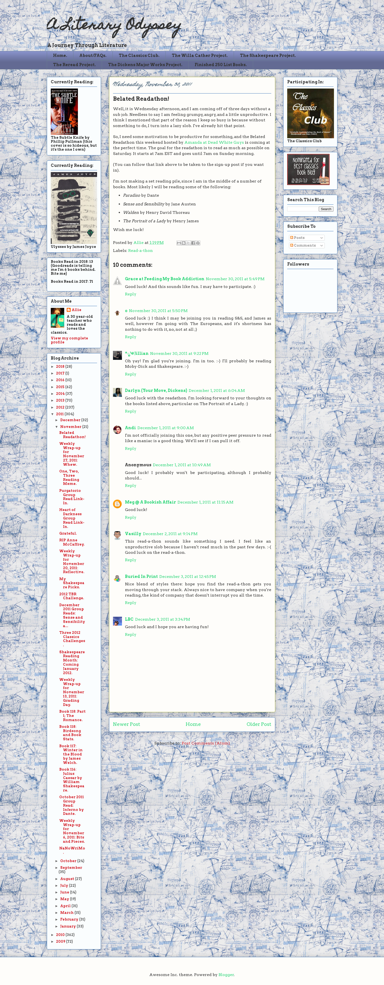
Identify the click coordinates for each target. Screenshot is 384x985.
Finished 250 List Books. (221, 64)
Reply (130, 294)
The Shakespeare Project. (268, 55)
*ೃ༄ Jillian (137, 353)
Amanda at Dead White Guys (214, 142)
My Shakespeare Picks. (71, 583)
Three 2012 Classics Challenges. (72, 639)
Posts (297, 238)
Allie (139, 242)
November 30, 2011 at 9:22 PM (179, 353)
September (71, 868)
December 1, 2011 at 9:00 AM (165, 427)
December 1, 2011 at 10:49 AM (182, 465)
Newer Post (126, 724)
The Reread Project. (74, 64)
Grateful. (68, 533)
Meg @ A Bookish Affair (150, 502)
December (70, 420)
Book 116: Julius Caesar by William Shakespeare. (71, 779)
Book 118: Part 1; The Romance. (72, 715)
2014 (60, 394)
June (65, 892)
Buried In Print (141, 576)
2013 (60, 400)
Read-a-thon (140, 250)
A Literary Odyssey (114, 26)
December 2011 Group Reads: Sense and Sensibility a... (72, 615)
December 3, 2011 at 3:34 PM (162, 619)
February (69, 919)
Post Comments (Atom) (206, 743)
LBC (129, 619)
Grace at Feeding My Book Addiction (164, 279)
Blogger (226, 974)
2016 (60, 380)
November (71, 427)
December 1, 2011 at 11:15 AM (205, 502)
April (65, 906)
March (67, 913)
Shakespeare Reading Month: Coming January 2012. (72, 662)
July (64, 886)
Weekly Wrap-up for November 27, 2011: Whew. (71, 454)
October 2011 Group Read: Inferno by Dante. (71, 805)
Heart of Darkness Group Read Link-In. (71, 518)
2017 (60, 373)
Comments (303, 245)
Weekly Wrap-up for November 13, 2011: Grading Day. (71, 692)
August (67, 879)
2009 (61, 941)
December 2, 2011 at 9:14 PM (170, 533)
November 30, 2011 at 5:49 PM (235, 279)
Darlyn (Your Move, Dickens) (156, 390)
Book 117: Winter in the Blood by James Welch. (71, 754)
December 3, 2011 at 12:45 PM (187, 576)
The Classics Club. (139, 55)
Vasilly (133, 533)
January (68, 926)
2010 (60, 935)
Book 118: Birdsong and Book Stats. (70, 733)
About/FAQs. (93, 55)
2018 (60, 367)
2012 (60, 407)
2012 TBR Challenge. (71, 596)
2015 (60, 387)
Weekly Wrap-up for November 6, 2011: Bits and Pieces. (72, 831)
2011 (60, 414)
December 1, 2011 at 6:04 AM (217, 390)
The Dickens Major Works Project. (145, 64)
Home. (60, 55)
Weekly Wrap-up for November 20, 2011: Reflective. (71, 561)
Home (193, 724)
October (68, 861)
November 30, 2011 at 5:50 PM (158, 310)
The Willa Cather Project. (200, 55)
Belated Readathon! (72, 435)
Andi (130, 427)
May (65, 899)
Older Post (259, 724)
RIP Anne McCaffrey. (72, 542)
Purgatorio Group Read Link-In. (71, 497)
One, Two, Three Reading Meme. (69, 477)
